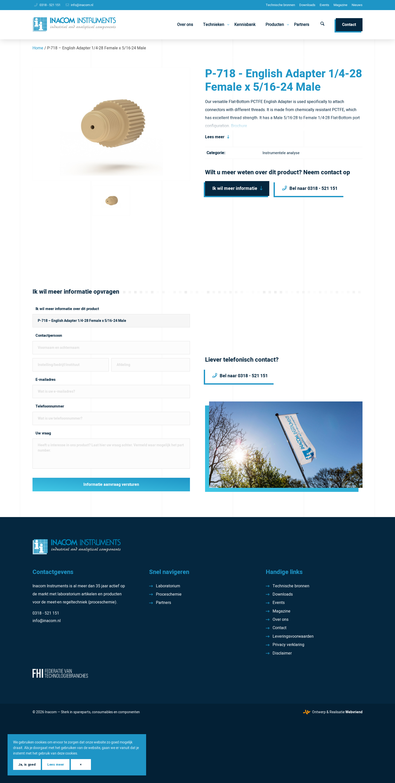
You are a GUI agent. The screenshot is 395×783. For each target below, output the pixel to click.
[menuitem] (280, 5)
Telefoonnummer (50, 406)
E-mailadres (46, 379)
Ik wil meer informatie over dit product (67, 309)
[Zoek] (322, 24)
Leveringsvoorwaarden (293, 636)
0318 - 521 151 (50, 5)
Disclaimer (282, 653)
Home (37, 48)
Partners (163, 603)
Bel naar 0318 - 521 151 (313, 188)
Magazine (340, 5)
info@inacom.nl (82, 5)
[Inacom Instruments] (74, 24)
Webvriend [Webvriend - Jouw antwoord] (354, 712)
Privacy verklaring (288, 645)
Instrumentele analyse (281, 153)
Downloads (307, 5)
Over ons (280, 620)
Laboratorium (168, 586)
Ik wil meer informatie (234, 188)
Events (324, 5)
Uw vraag (43, 433)
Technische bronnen (280, 5)
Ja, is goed (27, 764)
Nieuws (357, 5)
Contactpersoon (49, 335)
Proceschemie (169, 594)
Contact (279, 628)
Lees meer (214, 137)
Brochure (239, 126)
